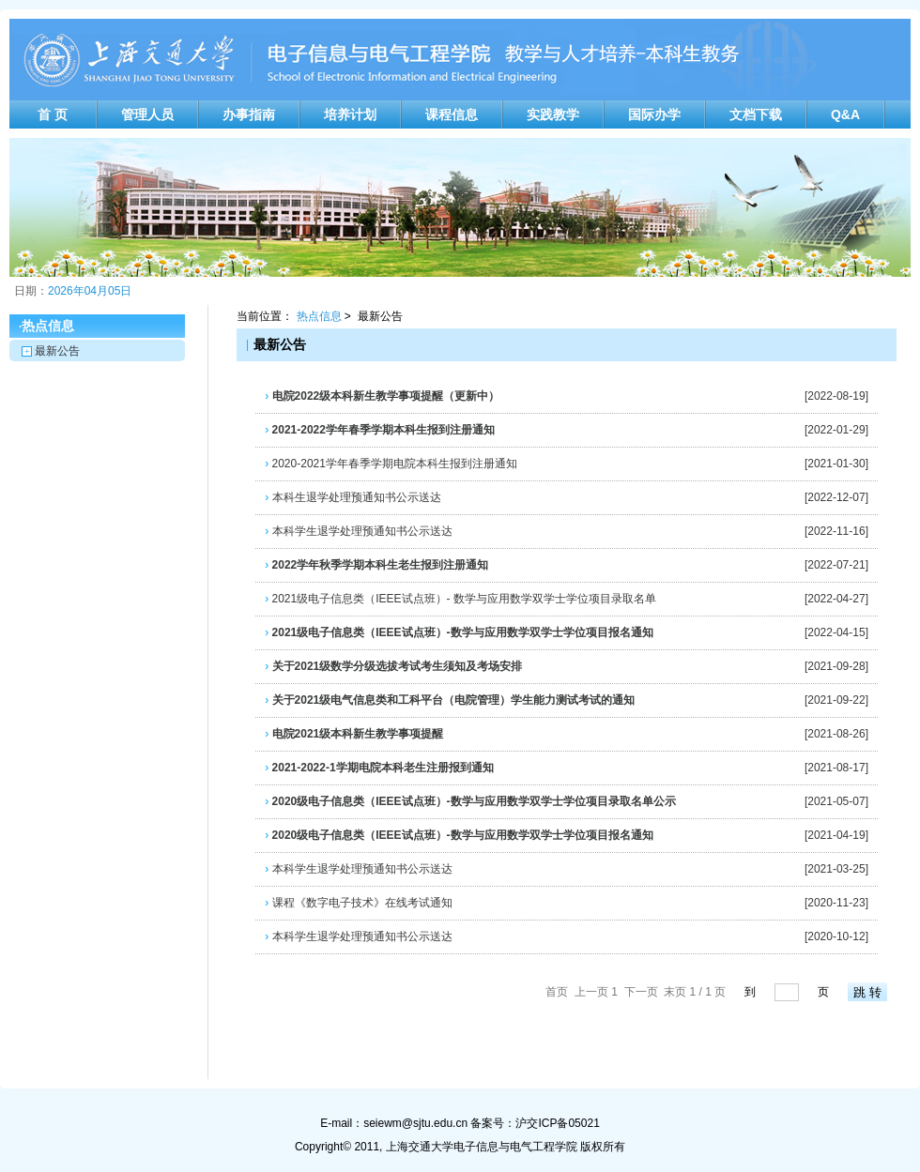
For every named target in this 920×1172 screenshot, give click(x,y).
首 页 (53, 114)
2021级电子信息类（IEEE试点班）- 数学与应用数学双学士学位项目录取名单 (460, 598)
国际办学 (654, 114)
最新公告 (57, 351)
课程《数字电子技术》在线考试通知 (358, 902)
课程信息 (451, 114)
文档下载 (755, 114)
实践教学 (553, 114)
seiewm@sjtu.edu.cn (415, 1123)
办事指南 (248, 114)
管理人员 (147, 114)
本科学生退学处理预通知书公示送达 (358, 531)
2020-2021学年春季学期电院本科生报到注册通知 (391, 463)
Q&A (845, 114)
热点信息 (319, 316)
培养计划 (350, 114)
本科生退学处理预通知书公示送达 (352, 497)
